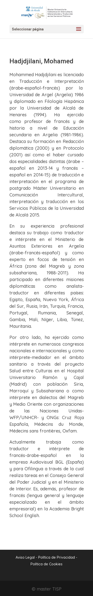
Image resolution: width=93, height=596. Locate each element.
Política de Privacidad (57, 557)
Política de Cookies (46, 564)
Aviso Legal (25, 557)
